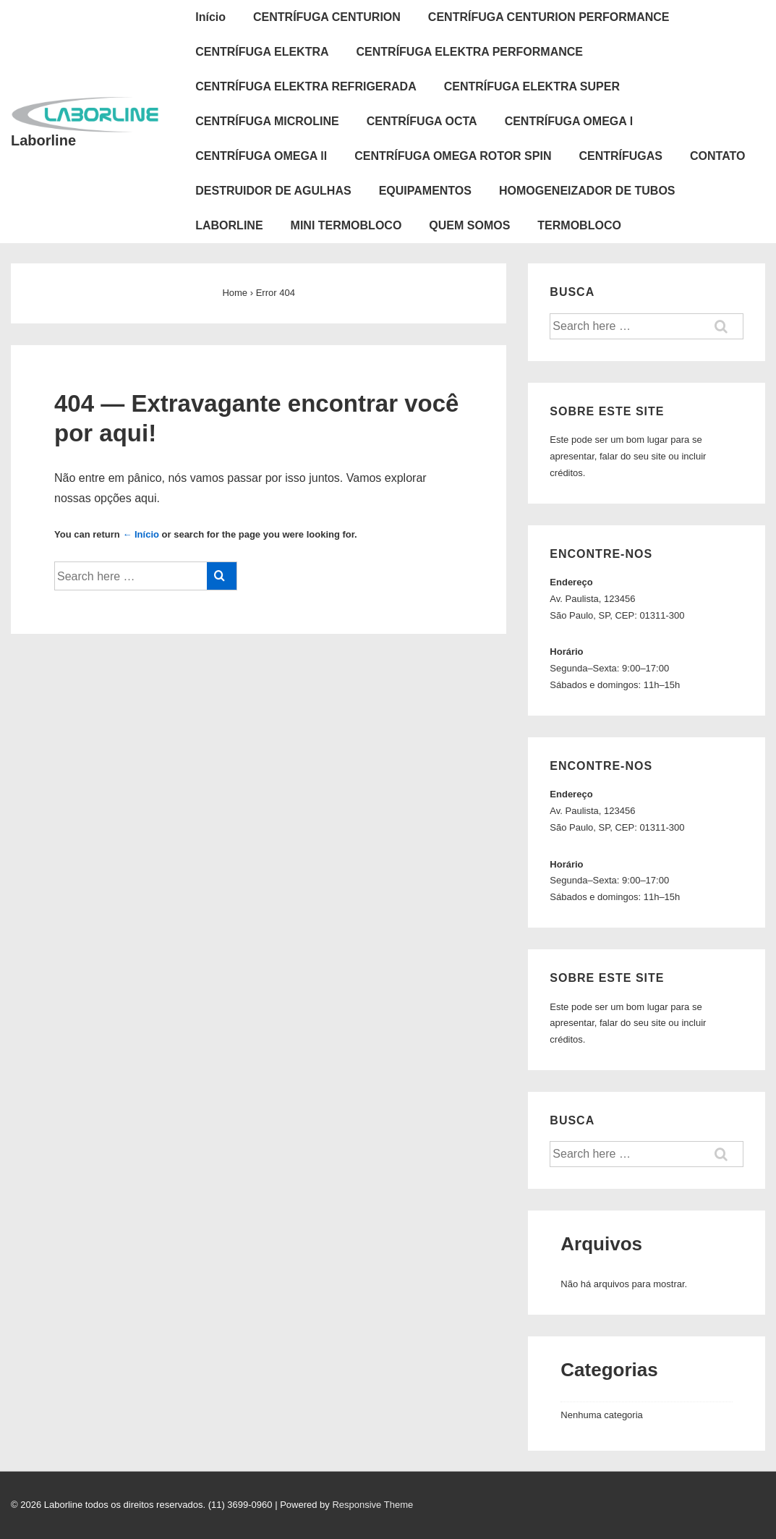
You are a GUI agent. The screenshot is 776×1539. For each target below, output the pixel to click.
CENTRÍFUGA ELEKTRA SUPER (532, 86)
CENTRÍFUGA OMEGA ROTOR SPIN (452, 156)
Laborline (43, 140)
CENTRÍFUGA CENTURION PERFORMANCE (549, 17)
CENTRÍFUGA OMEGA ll (261, 156)
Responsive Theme (372, 1504)
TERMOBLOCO (579, 225)
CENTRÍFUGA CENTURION (327, 17)
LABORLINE (229, 225)
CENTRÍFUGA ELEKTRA (261, 52)
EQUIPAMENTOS (425, 191)
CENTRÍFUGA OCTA (422, 121)
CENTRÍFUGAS (620, 156)
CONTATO (717, 156)
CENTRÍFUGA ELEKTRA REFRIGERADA (305, 86)
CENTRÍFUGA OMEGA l (569, 121)
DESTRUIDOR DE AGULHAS (273, 191)
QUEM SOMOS (469, 225)
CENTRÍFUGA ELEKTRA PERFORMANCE (470, 52)
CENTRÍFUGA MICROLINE (267, 121)
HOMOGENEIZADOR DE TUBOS (587, 191)
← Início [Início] (140, 534)
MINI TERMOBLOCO (346, 225)
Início (210, 17)
